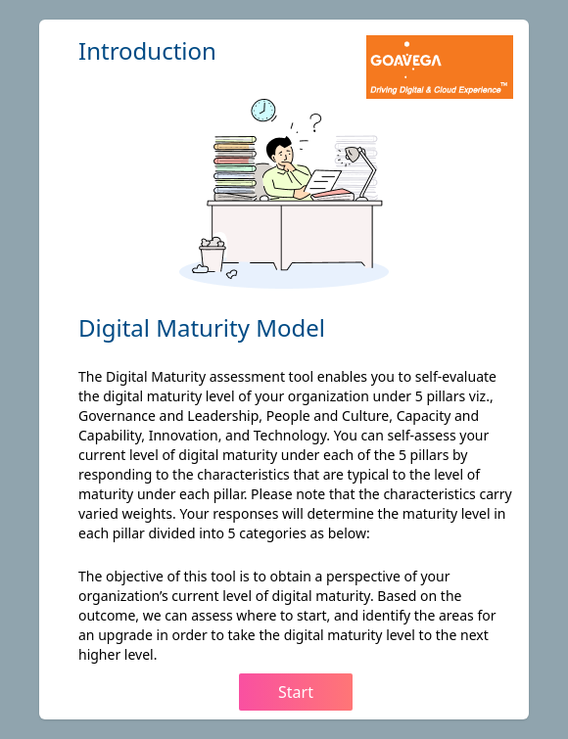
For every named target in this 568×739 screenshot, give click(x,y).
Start (295, 692)
